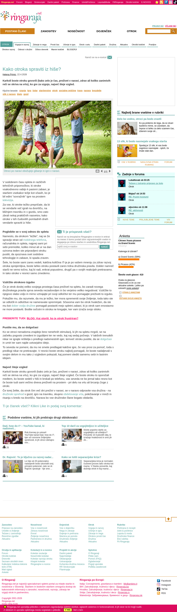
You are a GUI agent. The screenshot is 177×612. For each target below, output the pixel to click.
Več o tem (78, 610)
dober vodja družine (23, 305)
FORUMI (168, 162)
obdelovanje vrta (73, 394)
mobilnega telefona (34, 239)
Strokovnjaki (39, 2)
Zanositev (48, 31)
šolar (35, 90)
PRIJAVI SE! (158, 26)
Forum (5, 553)
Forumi (19, 2)
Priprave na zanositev (12, 528)
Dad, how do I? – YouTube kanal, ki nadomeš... (24, 427)
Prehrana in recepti (126, 528)
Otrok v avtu (84, 44)
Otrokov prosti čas (97, 536)
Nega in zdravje (66, 531)
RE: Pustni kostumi (139, 197)
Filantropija (64, 569)
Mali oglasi (7, 569)
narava (87, 90)
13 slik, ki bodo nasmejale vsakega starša (142, 141)
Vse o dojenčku (66, 528)
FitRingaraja (118, 2)
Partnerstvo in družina (41, 539)
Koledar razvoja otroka (41, 558)
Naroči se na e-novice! (96, 57)
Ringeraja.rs (124, 592)
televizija (8, 200)
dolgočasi (106, 339)
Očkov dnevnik (41, 49)
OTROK (5, 44)
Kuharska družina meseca (72, 564)
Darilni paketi (53, 2)
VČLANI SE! (170, 26)
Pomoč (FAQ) (94, 558)
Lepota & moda (124, 533)
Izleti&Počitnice (88, 2)
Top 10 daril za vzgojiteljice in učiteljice (85, 426)
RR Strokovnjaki (67, 567)
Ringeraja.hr (126, 589)
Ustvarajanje (65, 561)
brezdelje (96, 90)
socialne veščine (67, 90)
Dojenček (103, 31)
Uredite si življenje (10, 531)
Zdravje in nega (40, 44)
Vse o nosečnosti (39, 528)
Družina (112, 44)
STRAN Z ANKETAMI (131, 292)
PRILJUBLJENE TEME (149, 220)
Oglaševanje (94, 561)
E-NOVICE (146, 2)
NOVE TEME (128, 220)
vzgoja (22, 90)
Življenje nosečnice (40, 536)
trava (80, 90)
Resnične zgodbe (10, 536)
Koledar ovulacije (39, 553)
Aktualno (124, 44)
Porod (33, 533)
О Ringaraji (93, 553)
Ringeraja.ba (122, 586)
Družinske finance (125, 536)
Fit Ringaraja (123, 541)
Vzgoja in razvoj (22, 44)
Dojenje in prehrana (68, 533)
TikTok (164, 589)
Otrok (131, 186)
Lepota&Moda (104, 2)
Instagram (166, 585)
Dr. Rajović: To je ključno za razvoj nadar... (28, 457)
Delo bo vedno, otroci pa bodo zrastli (139, 119)
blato (19, 94)
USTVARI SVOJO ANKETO (130, 298)
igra (29, 90)
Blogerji (28, 2)
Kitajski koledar (38, 561)
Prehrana (65, 2)
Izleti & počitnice (125, 531)
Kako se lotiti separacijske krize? (81, 457)
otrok (55, 90)
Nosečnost (76, 31)
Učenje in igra (69, 44)
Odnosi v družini (25, 49)
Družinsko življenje (68, 539)
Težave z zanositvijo (11, 533)
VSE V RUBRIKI (128, 162)
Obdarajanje (65, 558)
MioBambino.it (130, 584)
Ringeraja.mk (136, 595)
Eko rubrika (122, 539)
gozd (25, 94)
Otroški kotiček (132, 2)
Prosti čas (54, 44)
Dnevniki (6, 558)
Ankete (5, 572)
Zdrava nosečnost (39, 531)
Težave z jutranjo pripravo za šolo (146, 183)
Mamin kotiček (57, 49)
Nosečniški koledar (40, 556)
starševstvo (45, 90)
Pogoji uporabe (95, 564)
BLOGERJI (72, 49)
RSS (163, 593)
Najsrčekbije (65, 556)
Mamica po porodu (68, 536)
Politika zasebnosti (97, 567)
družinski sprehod (13, 394)
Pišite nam (93, 556)
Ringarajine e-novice (40, 564)
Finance (75, 2)
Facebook (166, 581)
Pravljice (152, 44)
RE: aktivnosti (136, 210)
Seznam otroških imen (12, 561)
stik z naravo (9, 94)
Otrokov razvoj (8, 49)
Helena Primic (9, 74)
